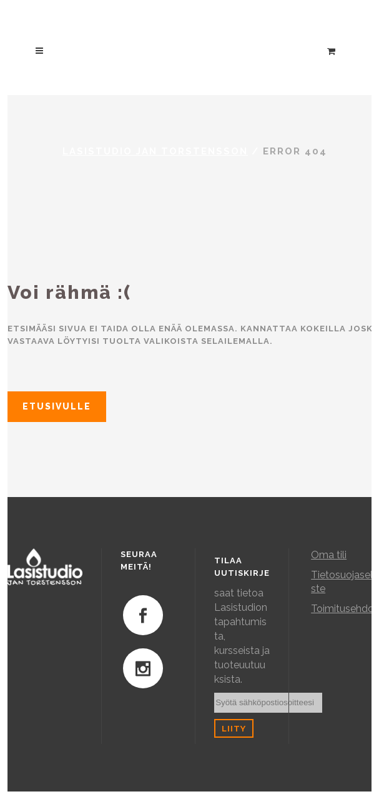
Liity (234, 728)
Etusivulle (56, 406)
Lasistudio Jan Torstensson (155, 151)
